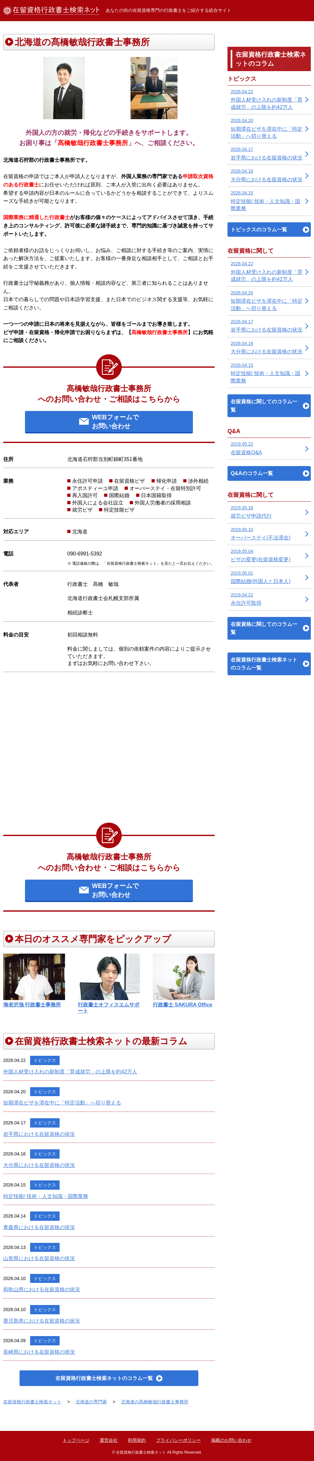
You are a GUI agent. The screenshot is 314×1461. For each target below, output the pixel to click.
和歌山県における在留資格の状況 (41, 1289)
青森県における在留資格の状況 (39, 1227)
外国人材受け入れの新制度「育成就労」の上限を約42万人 (70, 1071)
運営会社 (109, 1440)
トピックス (45, 1060)
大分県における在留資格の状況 (39, 1165)
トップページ (75, 1440)
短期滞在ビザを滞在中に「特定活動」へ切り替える (62, 1102)
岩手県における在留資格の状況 (39, 1134)
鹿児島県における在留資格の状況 (41, 1321)
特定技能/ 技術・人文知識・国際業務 (45, 1196)
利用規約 (137, 1440)
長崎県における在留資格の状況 (39, 1352)
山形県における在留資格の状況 (39, 1258)
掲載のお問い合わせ (231, 1440)
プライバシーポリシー (178, 1440)
